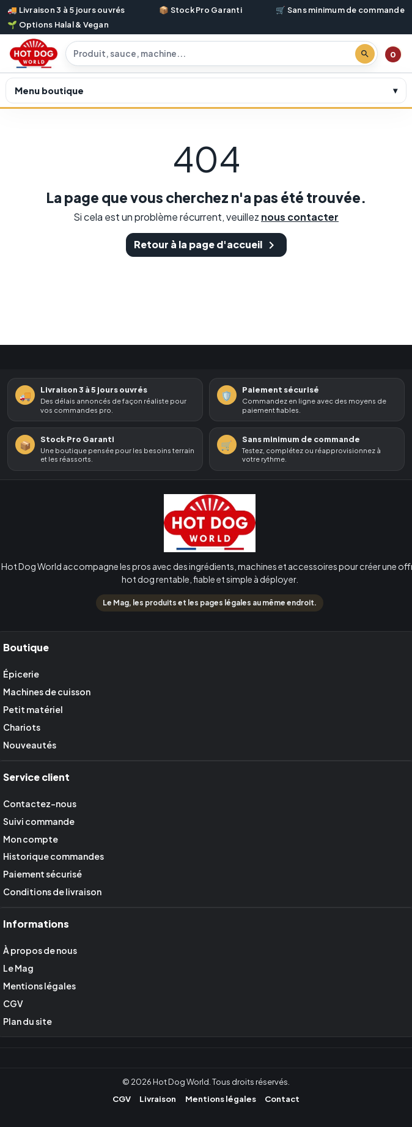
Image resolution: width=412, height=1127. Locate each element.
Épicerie (21, 673)
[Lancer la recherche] (365, 54)
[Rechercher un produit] (212, 53)
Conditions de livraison (52, 891)
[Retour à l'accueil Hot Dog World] (210, 525)
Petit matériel (33, 709)
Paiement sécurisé (42, 873)
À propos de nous (40, 950)
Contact (282, 1099)
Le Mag (18, 968)
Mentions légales (39, 985)
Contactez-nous (39, 803)
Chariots (21, 727)
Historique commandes (53, 856)
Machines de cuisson (46, 691)
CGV (13, 1003)
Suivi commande (39, 821)
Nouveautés (29, 744)
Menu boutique (49, 90)
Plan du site (27, 1021)
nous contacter (300, 216)
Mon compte (30, 838)
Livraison (157, 1099)
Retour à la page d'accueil (206, 245)
